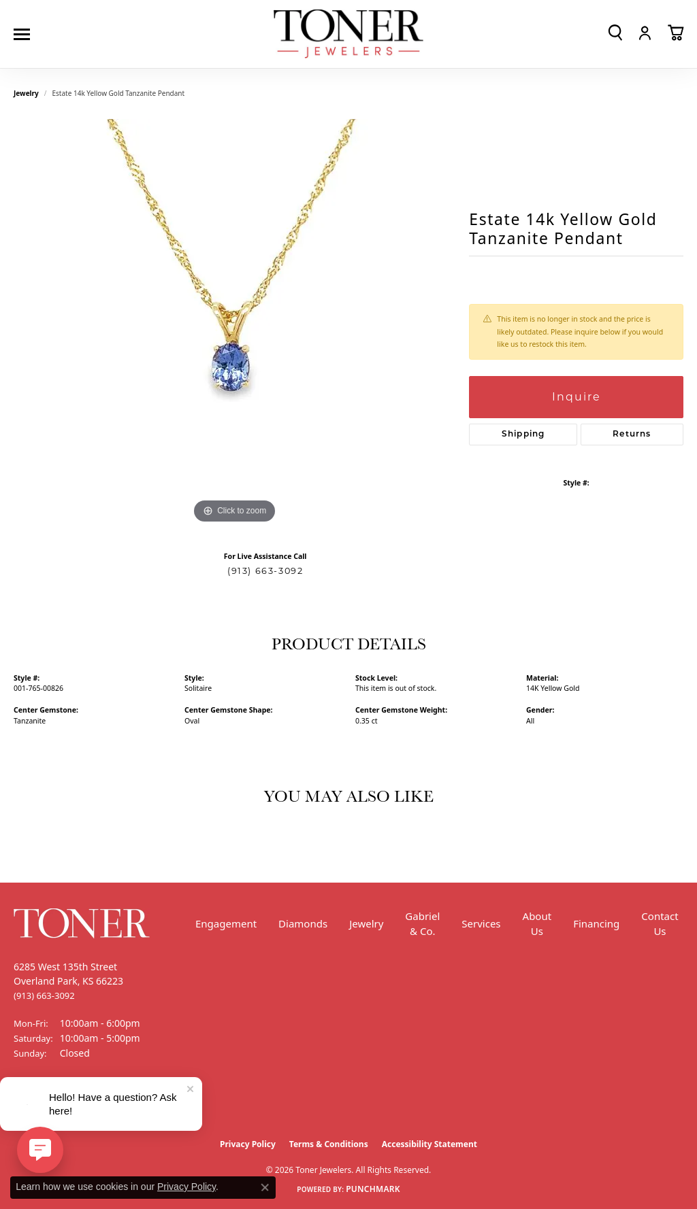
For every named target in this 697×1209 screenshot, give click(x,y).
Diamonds (302, 923)
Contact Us (659, 923)
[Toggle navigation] (25, 34)
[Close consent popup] (265, 1187)
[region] (235, 323)
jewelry (26, 93)
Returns (632, 434)
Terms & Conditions (328, 1144)
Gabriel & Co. (422, 923)
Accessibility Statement (429, 1144)
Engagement (226, 923)
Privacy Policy (248, 1144)
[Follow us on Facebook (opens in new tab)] (27, 1104)
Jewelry (366, 923)
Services (480, 923)
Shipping (523, 434)
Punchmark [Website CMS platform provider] (373, 1189)
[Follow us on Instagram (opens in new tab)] (61, 1104)
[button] (615, 32)
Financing (596, 923)
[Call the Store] (44, 995)
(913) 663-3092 (265, 571)
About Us (537, 923)
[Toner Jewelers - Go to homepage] (348, 34)
